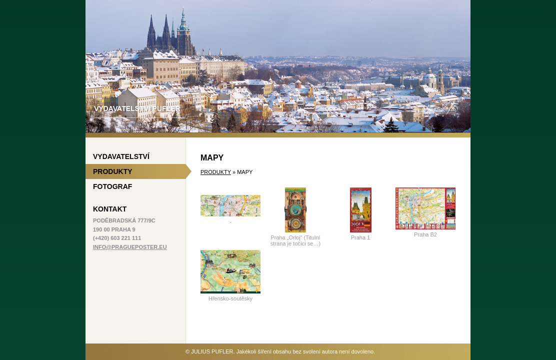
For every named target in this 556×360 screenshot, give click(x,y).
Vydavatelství (121, 156)
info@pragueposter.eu (130, 247)
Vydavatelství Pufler (278, 66)
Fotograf (112, 186)
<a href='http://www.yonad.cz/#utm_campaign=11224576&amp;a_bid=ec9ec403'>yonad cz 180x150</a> (135, 304)
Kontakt (109, 209)
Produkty (215, 172)
